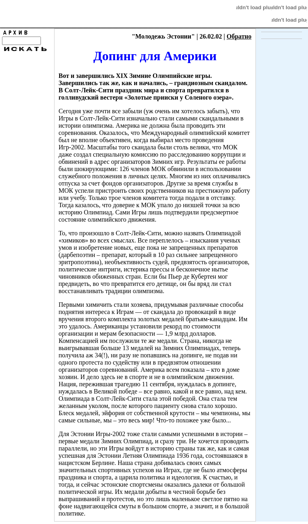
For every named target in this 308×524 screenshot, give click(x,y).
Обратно (239, 36)
